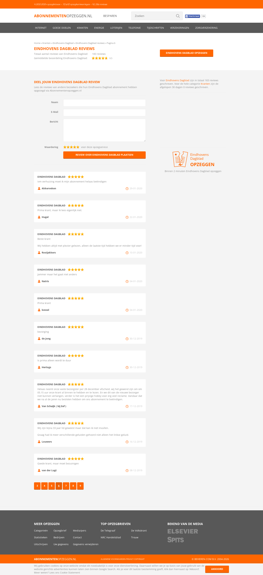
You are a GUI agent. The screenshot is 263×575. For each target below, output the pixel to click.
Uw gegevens (61, 544)
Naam (54, 102)
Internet (41, 27)
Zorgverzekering (206, 27)
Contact (77, 537)
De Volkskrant (139, 530)
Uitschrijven (41, 544)
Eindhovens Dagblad (177, 80)
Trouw (134, 537)
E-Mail (54, 111)
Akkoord (217, 569)
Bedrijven (59, 537)
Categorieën (41, 530)
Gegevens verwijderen (85, 544)
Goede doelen (62, 27)
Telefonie (134, 27)
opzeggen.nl (63, 15)
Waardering (51, 147)
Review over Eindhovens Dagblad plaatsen (104, 154)
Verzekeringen (179, 27)
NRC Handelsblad (111, 537)
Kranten (82, 27)
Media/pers (79, 530)
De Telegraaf (108, 530)
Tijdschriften (155, 27)
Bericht (54, 121)
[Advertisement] (193, 120)
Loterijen (116, 27)
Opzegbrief (60, 530)
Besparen (110, 16)
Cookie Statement (70, 572)
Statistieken (40, 537)
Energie (99, 27)
